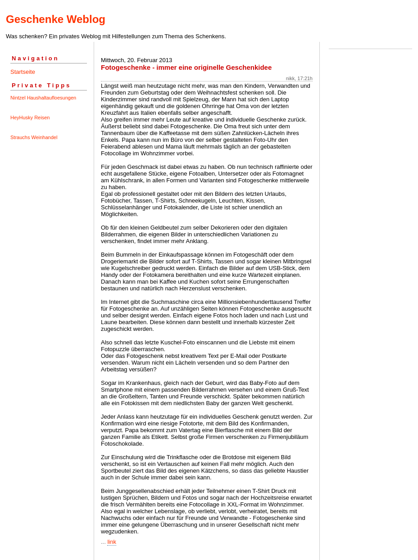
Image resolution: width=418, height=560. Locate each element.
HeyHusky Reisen (30, 117)
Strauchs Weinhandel (33, 137)
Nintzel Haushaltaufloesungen (43, 97)
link (111, 541)
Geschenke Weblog (55, 19)
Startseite (22, 71)
